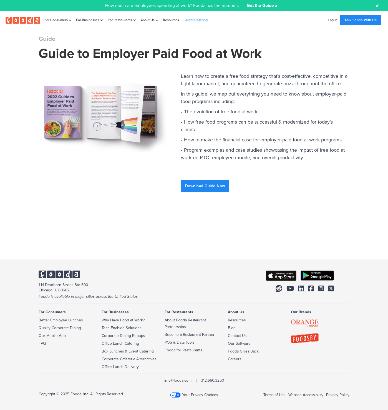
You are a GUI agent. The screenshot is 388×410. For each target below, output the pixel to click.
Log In (332, 19)
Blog (232, 328)
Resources (171, 19)
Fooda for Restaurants (183, 350)
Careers (234, 359)
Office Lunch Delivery (120, 367)
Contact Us (237, 336)
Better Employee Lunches (61, 320)
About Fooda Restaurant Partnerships (185, 323)
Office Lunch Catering (120, 343)
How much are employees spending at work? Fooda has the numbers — (191, 5)
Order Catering (196, 19)
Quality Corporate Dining (60, 328)
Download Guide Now (205, 186)
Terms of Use (274, 395)
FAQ (42, 343)
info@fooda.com (178, 380)
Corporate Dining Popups (123, 336)
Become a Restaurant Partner (190, 335)
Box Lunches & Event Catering (128, 351)
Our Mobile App (52, 336)
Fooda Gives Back (243, 351)
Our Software (239, 343)
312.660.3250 (212, 380)
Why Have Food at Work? (123, 320)
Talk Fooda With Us (360, 19)
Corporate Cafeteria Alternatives (129, 359)
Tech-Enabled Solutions (121, 328)
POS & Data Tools (179, 342)
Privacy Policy (337, 395)
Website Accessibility (305, 395)
